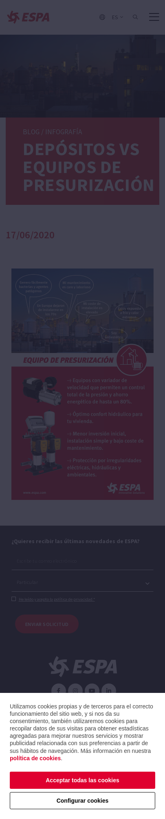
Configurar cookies (83, 800)
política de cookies (35, 758)
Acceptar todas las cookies (82, 780)
